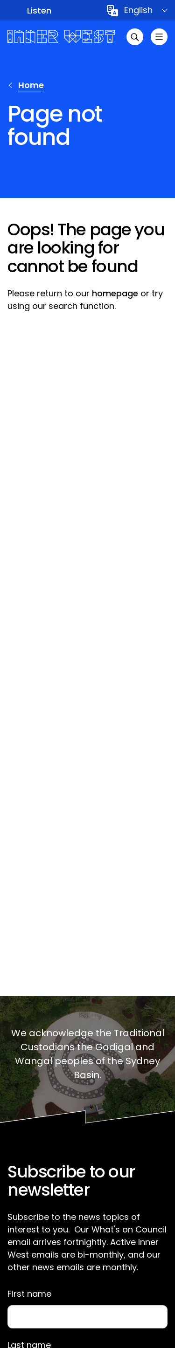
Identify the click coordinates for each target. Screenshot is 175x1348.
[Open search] (134, 36)
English (138, 10)
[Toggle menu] (159, 36)
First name (29, 1294)
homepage (115, 293)
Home (31, 85)
